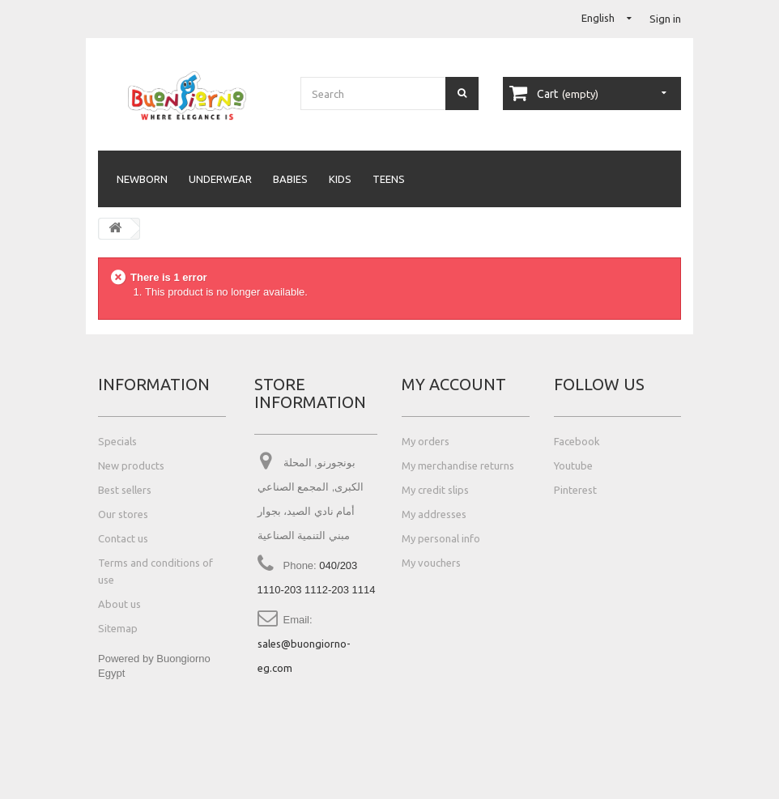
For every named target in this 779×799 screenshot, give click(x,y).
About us (119, 604)
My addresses (434, 514)
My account (454, 384)
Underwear (220, 179)
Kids (340, 179)
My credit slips (435, 489)
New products (131, 465)
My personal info (441, 538)
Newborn (142, 179)
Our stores (123, 514)
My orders (425, 441)
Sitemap (118, 628)
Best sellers (124, 489)
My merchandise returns (458, 465)
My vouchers (431, 562)
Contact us (123, 538)
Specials (117, 441)
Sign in (665, 18)
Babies (290, 179)
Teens (388, 179)
